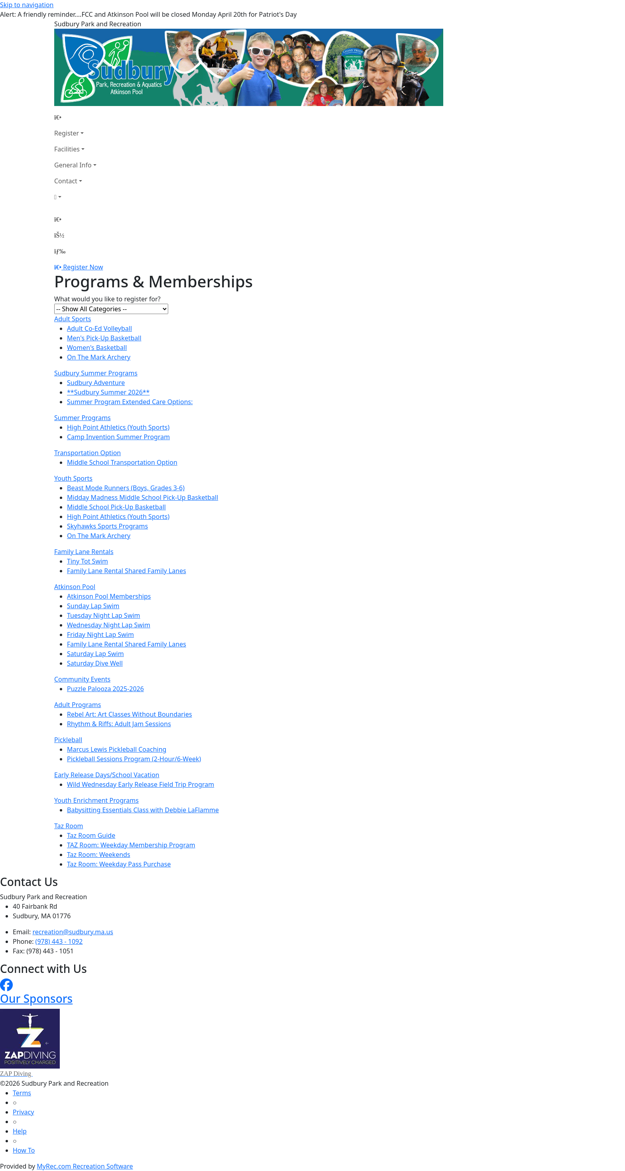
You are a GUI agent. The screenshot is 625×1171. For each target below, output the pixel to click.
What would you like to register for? (107, 299)
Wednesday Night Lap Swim (108, 625)
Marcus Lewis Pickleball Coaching (116, 749)
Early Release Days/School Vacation (106, 774)
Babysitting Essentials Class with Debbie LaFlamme (143, 810)
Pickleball (68, 739)
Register (66, 133)
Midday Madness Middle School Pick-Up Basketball (142, 497)
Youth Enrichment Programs (96, 800)
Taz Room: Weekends (98, 854)
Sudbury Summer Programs (96, 373)
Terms (22, 1092)
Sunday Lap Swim (93, 605)
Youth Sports (73, 478)
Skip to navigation (26, 4)
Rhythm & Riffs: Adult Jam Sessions (119, 723)
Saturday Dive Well (95, 663)
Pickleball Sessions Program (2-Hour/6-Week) (134, 758)
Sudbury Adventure (96, 382)
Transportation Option (87, 452)
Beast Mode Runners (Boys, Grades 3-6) (126, 487)
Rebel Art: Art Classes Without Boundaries (129, 714)
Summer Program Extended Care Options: (130, 401)
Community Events (82, 679)
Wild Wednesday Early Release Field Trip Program (140, 784)
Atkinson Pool (74, 586)
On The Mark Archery (98, 357)
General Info (73, 165)
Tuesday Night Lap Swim (103, 615)
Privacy (23, 1112)
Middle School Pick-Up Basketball (116, 507)
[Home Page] (75, 117)
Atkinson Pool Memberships (109, 596)
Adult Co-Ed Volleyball (99, 328)
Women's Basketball (97, 347)
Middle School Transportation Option (122, 462)
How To (24, 1150)
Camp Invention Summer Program (118, 436)
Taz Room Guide (91, 835)
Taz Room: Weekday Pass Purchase (119, 864)
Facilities (67, 149)
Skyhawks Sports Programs (107, 526)
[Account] (75, 197)
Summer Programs (82, 417)
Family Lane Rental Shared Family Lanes (126, 570)
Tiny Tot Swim (87, 561)
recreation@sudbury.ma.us (73, 931)
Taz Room (68, 825)
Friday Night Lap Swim (100, 634)
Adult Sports (72, 318)
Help (20, 1131)
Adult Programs (77, 704)
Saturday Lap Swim (95, 653)
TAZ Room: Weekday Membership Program (131, 845)
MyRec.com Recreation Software (85, 1166)
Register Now (83, 267)
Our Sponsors (36, 998)
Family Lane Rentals (84, 551)
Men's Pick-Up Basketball (104, 338)
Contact (65, 181)
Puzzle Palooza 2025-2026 (105, 688)
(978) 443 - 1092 (59, 941)
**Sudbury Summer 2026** (108, 392)
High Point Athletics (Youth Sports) (118, 427)
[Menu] (59, 251)
